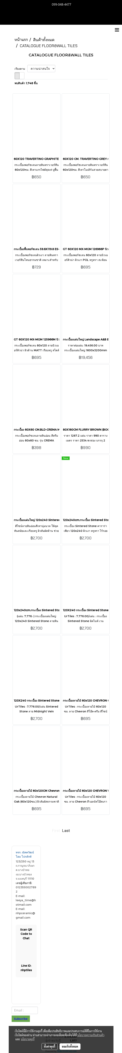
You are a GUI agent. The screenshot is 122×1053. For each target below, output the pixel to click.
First (56, 830)
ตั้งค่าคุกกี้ (49, 1046)
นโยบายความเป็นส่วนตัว (90, 1035)
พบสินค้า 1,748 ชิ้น (26, 83)
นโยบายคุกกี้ (28, 1039)
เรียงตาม (21, 68)
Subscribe (21, 1018)
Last (66, 830)
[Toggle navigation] (117, 30)
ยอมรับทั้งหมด (70, 1046)
